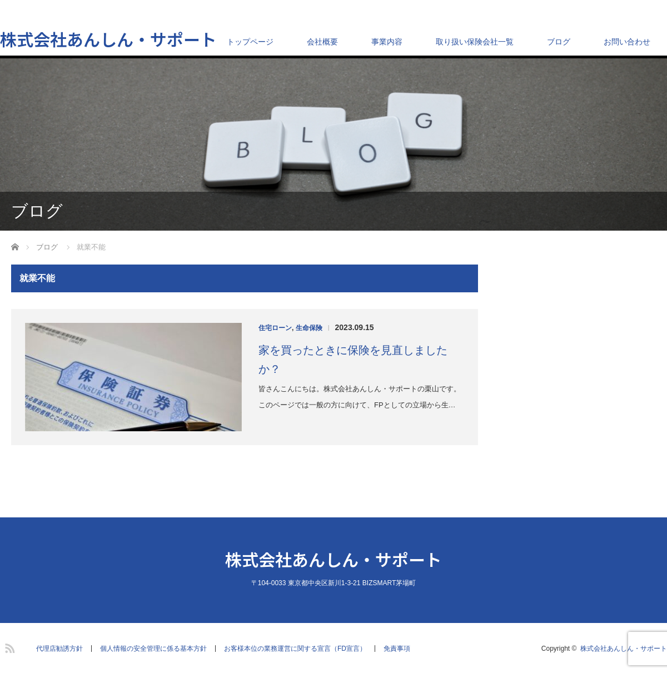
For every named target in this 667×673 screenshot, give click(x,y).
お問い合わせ (627, 41)
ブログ (558, 41)
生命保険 (309, 328)
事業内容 (386, 41)
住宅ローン (275, 328)
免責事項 (397, 648)
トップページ (250, 41)
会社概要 (322, 41)
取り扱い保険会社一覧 (475, 41)
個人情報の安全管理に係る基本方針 (153, 648)
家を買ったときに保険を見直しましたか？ (352, 359)
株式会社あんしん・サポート (108, 39)
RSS (8, 646)
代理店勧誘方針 (59, 648)
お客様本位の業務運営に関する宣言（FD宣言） (295, 648)
